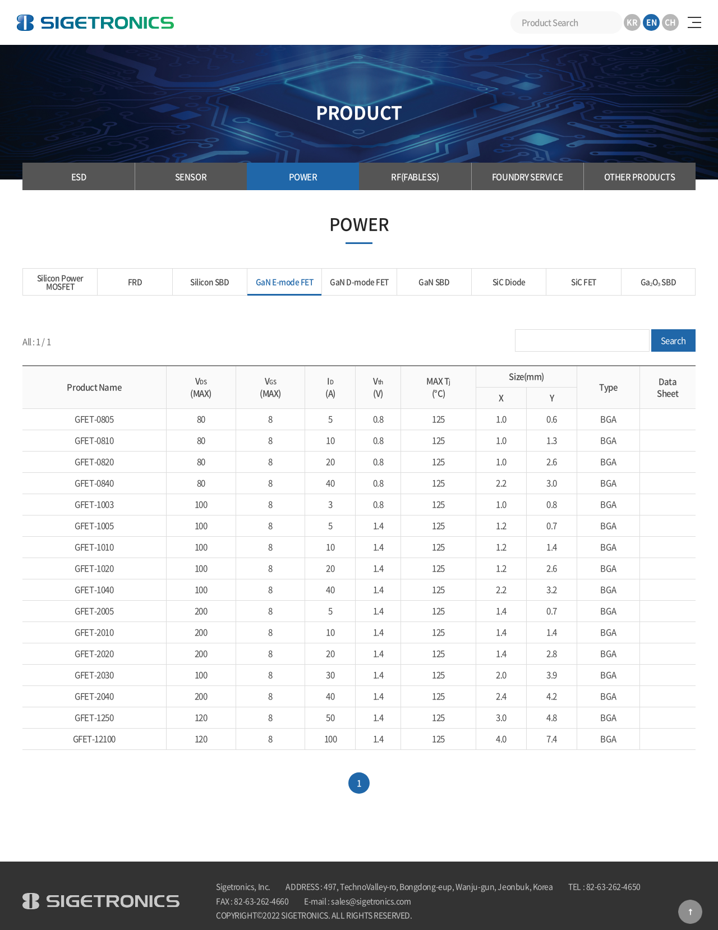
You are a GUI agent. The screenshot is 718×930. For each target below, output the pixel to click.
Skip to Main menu (0, 0)
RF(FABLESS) (415, 177)
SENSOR (190, 177)
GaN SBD (434, 282)
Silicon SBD (210, 282)
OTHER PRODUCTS (639, 177)
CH (670, 21)
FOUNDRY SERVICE (527, 177)
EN (651, 21)
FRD (135, 282)
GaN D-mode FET (359, 282)
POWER (303, 177)
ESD (78, 177)
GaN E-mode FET (284, 282)
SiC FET (583, 282)
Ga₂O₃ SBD (657, 282)
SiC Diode (509, 282)
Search (611, 22)
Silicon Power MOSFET (60, 282)
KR (632, 21)
